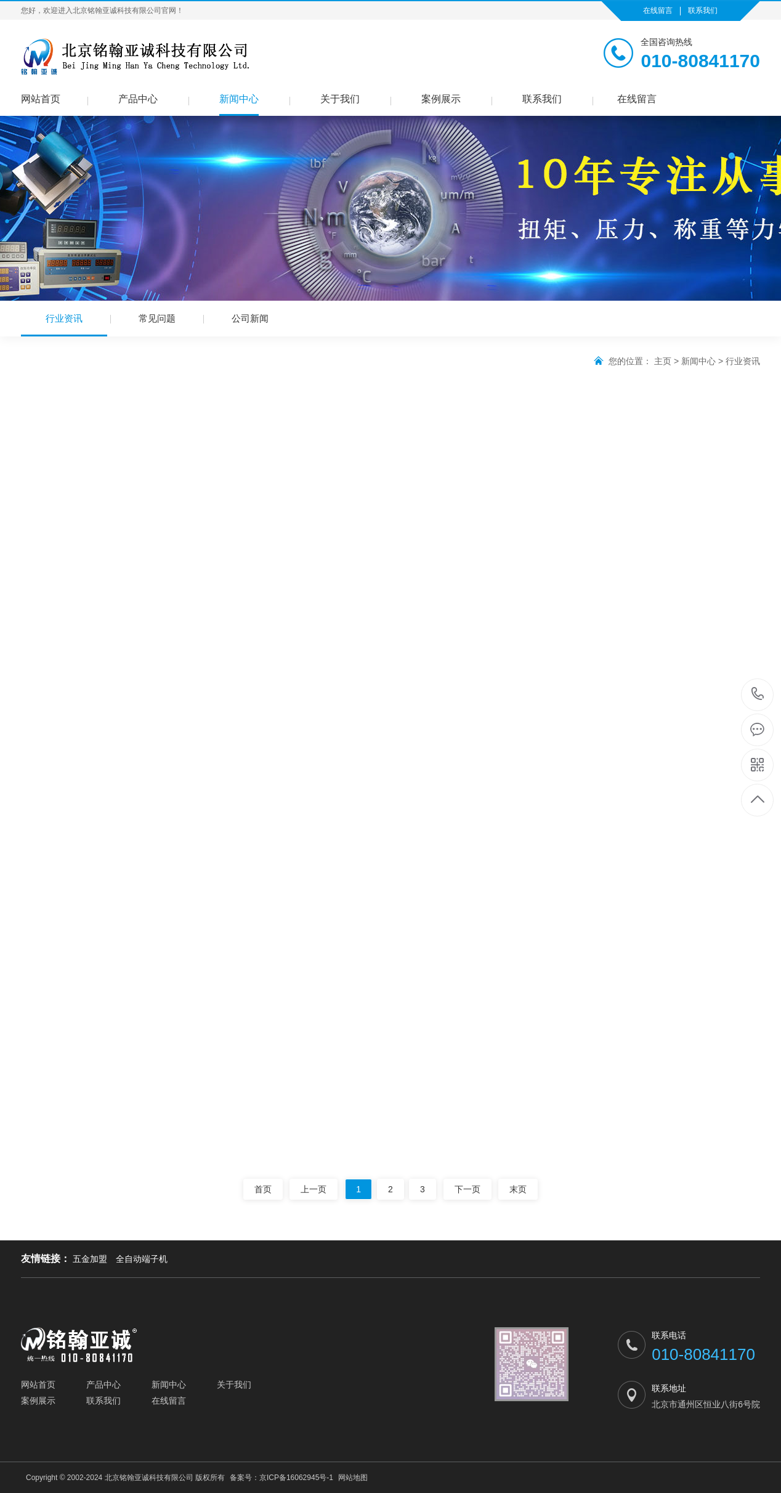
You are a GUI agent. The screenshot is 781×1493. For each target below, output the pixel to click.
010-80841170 (758, 694)
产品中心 (138, 99)
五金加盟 (90, 1259)
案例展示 (441, 99)
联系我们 (703, 10)
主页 (662, 361)
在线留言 (658, 10)
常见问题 (157, 318)
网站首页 (40, 99)
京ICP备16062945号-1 (296, 1477)
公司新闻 (250, 318)
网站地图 (353, 1477)
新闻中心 (239, 99)
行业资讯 (64, 324)
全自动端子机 (142, 1259)
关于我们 (340, 99)
